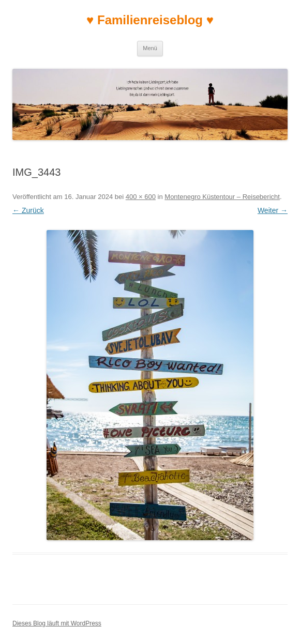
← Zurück (28, 210)
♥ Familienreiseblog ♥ (150, 20)
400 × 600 (141, 197)
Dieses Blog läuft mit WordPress (56, 623)
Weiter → (273, 210)
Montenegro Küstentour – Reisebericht (222, 197)
